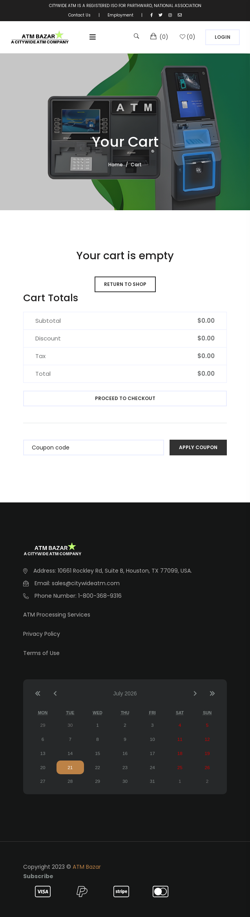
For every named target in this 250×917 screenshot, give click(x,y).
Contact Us (79, 15)
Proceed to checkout (125, 398)
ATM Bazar (87, 867)
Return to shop (125, 284)
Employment (120, 15)
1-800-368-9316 (100, 596)
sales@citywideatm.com (86, 583)
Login (222, 37)
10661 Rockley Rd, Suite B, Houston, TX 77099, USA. (125, 571)
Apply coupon (198, 447)
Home (115, 164)
